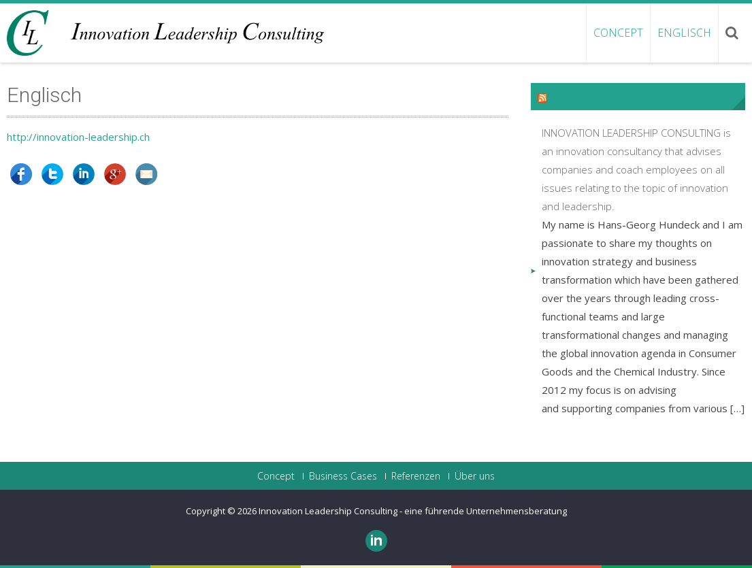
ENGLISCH (684, 32)
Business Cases (343, 476)
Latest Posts (588, 96)
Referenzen (415, 476)
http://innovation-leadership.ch (78, 137)
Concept (618, 32)
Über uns (475, 476)
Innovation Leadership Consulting (329, 511)
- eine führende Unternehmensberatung (483, 511)
